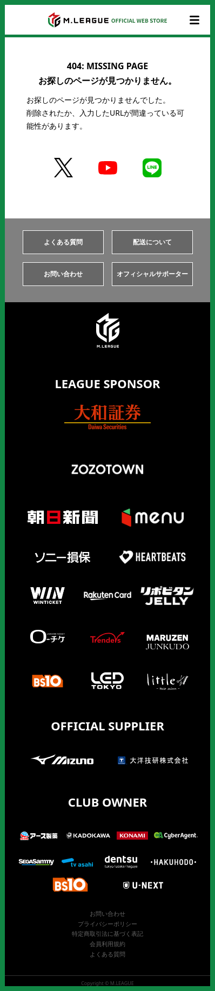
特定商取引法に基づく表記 (107, 933)
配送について (152, 242)
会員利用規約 (107, 944)
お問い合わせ (63, 273)
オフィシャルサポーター (152, 273)
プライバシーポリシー (107, 924)
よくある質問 (63, 242)
